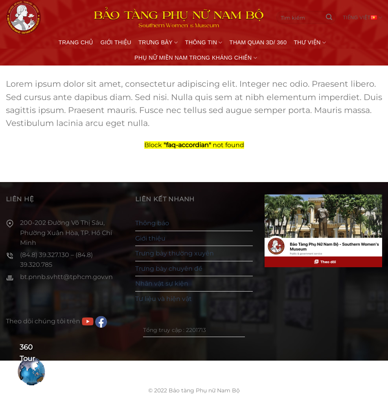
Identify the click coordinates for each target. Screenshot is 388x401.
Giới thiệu (116, 42)
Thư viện (310, 42)
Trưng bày (158, 42)
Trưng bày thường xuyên (174, 253)
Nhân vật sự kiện (161, 283)
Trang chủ (76, 42)
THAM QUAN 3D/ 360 (258, 42)
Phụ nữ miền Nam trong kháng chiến (195, 58)
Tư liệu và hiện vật (163, 299)
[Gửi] (329, 17)
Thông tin (204, 42)
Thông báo (152, 223)
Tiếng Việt (362, 17)
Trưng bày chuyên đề (168, 268)
